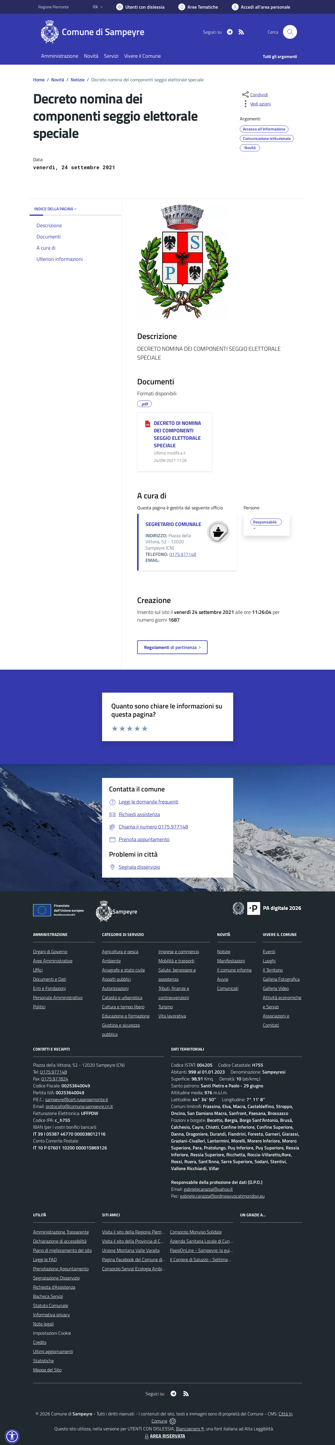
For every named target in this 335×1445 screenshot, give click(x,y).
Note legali (43, 1323)
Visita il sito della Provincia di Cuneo (136, 1241)
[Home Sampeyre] (94, 32)
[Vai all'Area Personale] (261, 7)
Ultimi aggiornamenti (53, 1351)
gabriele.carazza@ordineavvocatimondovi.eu (222, 1195)
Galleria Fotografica (281, 979)
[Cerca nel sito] (290, 32)
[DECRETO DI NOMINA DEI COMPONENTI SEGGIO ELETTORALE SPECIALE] (147, 423)
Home (39, 79)
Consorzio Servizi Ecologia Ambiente (136, 1268)
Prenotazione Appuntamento (61, 1268)
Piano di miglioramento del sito (62, 1250)
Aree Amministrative (52, 960)
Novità (57, 79)
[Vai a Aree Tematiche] (198, 7)
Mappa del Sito (47, 1369)
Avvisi (222, 979)
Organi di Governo (50, 951)
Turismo (165, 1006)
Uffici (38, 969)
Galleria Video (276, 988)
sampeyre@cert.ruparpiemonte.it (76, 1099)
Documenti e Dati (49, 979)
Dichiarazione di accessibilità (60, 1241)
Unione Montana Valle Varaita (131, 1250)
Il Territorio (273, 969)
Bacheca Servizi (48, 1296)
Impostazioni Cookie (52, 1333)
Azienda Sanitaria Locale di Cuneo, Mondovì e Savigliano (223, 1241)
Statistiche (43, 1360)
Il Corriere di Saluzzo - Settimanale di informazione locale (224, 1259)
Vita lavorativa (172, 1015)
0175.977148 (182, 554)
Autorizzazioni (115, 988)
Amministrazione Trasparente (61, 1231)
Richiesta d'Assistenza (54, 1287)
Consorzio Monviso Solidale (196, 1231)
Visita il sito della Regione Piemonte (136, 1231)
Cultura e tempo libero (123, 1006)
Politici (39, 1006)
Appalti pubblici (116, 979)
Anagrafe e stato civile (123, 969)
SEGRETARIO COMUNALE (173, 524)
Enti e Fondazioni (49, 988)
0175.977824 (54, 1078)
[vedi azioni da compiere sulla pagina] (256, 103)
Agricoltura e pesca (120, 951)
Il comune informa (234, 969)
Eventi (269, 951)
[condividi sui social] (254, 94)
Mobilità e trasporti (176, 960)
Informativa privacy (51, 1314)
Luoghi (269, 960)
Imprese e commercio (178, 951)
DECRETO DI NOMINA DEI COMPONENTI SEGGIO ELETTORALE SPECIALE (177, 434)
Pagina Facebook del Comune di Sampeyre (142, 1259)
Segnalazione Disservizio (56, 1277)
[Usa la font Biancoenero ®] (140, 7)
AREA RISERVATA (164, 1435)
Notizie (78, 79)
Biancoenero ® (190, 1428)
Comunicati (227, 988)
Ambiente (111, 960)
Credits (39, 1342)
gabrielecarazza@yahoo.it (208, 1189)
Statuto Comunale (50, 1305)
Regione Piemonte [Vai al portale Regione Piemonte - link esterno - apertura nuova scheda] (53, 7)
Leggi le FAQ (45, 1259)
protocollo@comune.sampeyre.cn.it (79, 1106)
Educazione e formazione (126, 1015)
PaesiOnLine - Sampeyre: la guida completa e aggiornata (224, 1250)
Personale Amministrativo (58, 997)
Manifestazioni (231, 960)
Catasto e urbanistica (122, 997)
